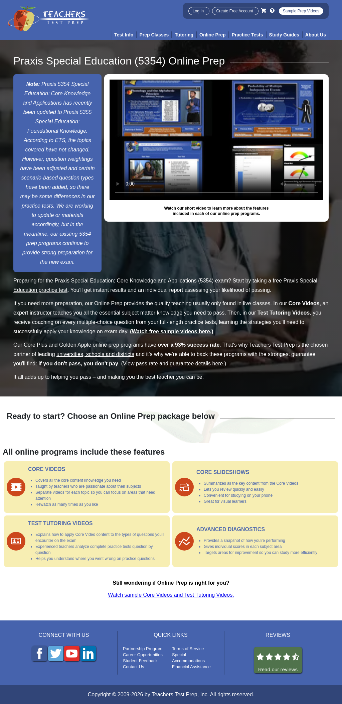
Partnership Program (142, 648)
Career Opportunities (143, 654)
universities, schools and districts (95, 354)
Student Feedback (140, 660)
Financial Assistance (191, 666)
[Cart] (264, 10)
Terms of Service (188, 648)
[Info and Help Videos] (273, 10)
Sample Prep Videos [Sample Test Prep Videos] (301, 11)
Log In (199, 11)
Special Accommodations (188, 657)
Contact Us (133, 666)
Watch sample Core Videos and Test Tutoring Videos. (171, 595)
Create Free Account (235, 11)
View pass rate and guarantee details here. (173, 363)
